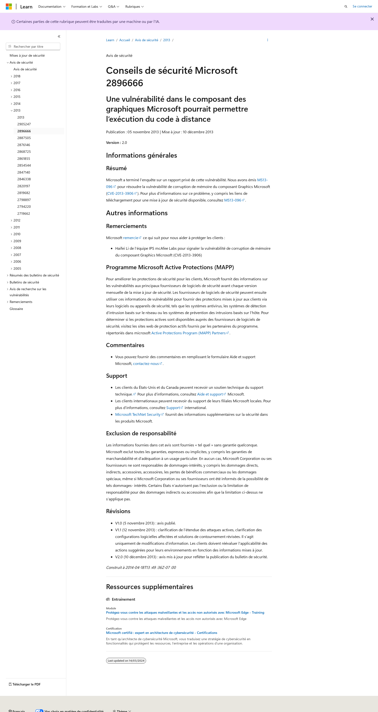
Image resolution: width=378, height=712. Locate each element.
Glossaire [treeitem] (16, 308)
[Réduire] (59, 36)
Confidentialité (162, 709)
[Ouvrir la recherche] (346, 6)
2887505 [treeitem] (24, 137)
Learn (110, 40)
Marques (333, 709)
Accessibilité (309, 709)
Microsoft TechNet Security (138, 414)
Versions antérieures (90, 709)
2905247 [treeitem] (24, 124)
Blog (114, 709)
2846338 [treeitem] (24, 179)
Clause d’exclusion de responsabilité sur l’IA (37, 709)
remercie (130, 237)
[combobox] (33, 46)
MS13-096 (232, 199)
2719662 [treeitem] (23, 213)
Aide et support (210, 393)
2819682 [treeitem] (23, 192)
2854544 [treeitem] (24, 165)
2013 (166, 40)
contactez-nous (146, 363)
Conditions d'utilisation (278, 709)
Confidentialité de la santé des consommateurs (216, 709)
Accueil (124, 40)
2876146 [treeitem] (23, 144)
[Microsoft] (9, 6)
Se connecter (362, 6)
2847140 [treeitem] (23, 172)
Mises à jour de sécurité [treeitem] (27, 55)
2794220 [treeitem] (24, 206)
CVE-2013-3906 (120, 193)
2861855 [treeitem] (23, 158)
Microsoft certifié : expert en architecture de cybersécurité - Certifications (161, 633)
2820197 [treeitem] (23, 186)
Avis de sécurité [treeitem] (25, 69)
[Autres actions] (267, 40)
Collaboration (136, 709)
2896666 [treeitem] (24, 131)
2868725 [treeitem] (24, 151)
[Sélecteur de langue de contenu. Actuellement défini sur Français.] (17, 698)
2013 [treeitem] (20, 117)
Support (173, 407)
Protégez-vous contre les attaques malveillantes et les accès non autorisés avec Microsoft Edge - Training (185, 612)
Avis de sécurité (146, 40)
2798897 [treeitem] (24, 199)
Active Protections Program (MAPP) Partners (188, 332)
